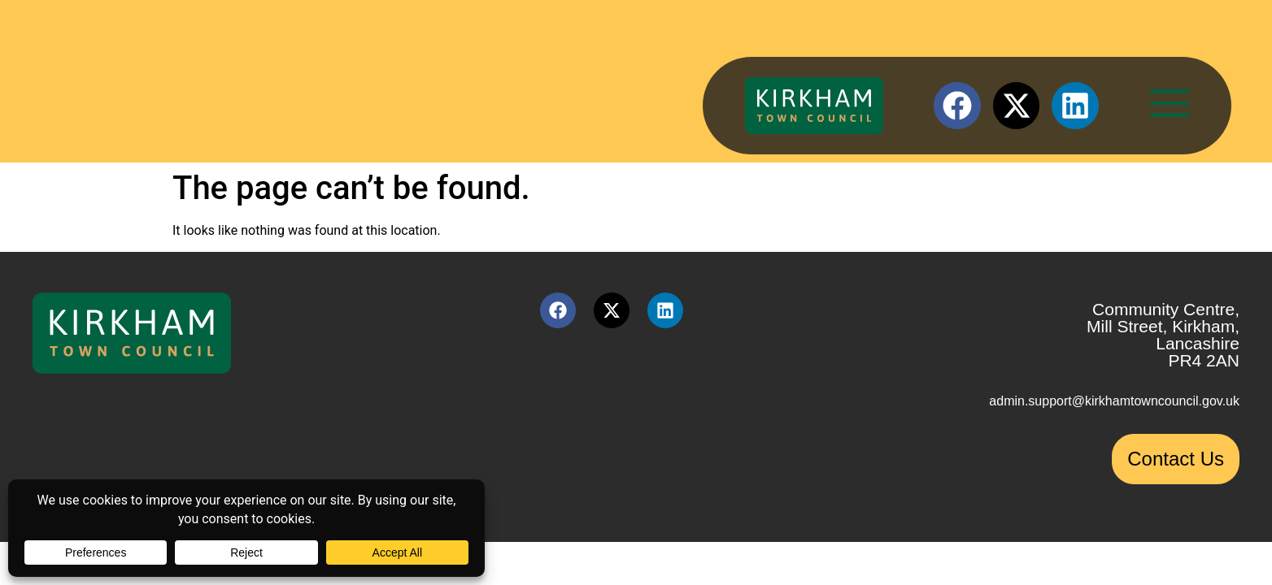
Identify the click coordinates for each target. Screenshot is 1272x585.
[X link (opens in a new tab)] (1016, 105)
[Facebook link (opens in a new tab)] (957, 105)
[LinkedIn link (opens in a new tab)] (1075, 105)
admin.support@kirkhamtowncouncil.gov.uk (1114, 401)
